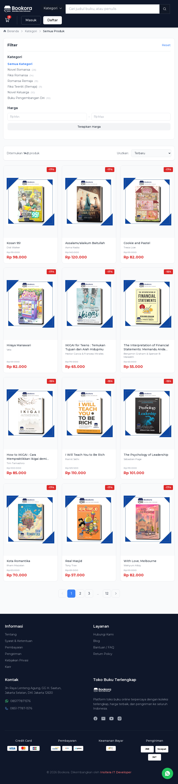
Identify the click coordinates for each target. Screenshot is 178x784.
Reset (166, 45)
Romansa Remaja (22, 81)
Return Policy (102, 654)
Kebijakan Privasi (16, 660)
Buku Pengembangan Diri (29, 98)
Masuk (31, 20)
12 (106, 593)
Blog (96, 641)
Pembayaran (14, 647)
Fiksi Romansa (20, 75)
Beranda (11, 31)
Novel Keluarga (21, 92)
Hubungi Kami (103, 634)
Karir (8, 667)
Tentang (11, 634)
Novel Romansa (21, 69)
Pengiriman (13, 654)
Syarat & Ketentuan (18, 641)
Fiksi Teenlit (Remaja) (24, 86)
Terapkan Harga (89, 127)
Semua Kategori (19, 64)
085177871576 (18, 701)
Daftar (52, 20)
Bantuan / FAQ (103, 647)
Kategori (53, 8)
